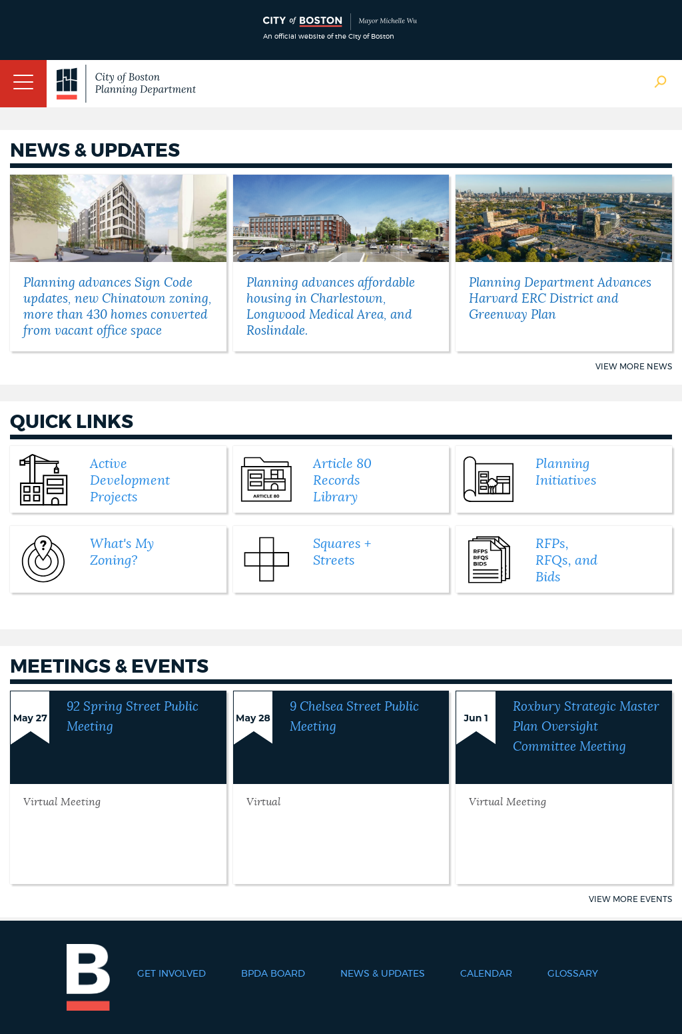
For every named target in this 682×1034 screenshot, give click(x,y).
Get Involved (171, 974)
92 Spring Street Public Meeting (132, 717)
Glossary (572, 974)
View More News (633, 367)
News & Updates (382, 974)
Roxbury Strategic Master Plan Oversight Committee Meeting (586, 727)
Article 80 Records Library (342, 480)
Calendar (486, 974)
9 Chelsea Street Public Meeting (354, 717)
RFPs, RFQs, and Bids (566, 560)
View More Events (630, 899)
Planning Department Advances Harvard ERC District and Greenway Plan (560, 299)
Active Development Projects (130, 480)
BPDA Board (273, 974)
